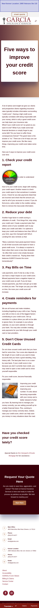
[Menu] (36, 21)
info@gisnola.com (13, 541)
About (4, 570)
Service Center (7, 581)
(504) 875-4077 (12, 535)
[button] (19, 503)
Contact (5, 584)
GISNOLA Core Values (10, 576)
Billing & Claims (8, 578)
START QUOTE (19, 14)
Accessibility (6, 573)
